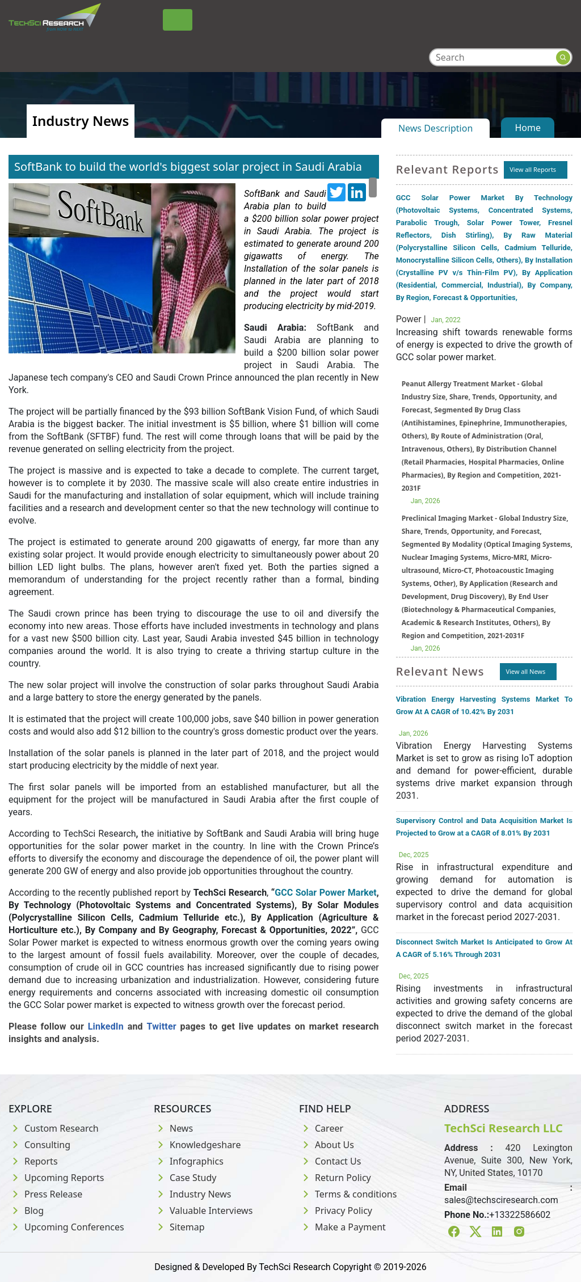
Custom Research (54, 1128)
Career (321, 1128)
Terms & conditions (348, 1194)
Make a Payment (342, 1227)
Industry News (192, 1194)
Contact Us (330, 1161)
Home (528, 127)
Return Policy (335, 1177)
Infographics (189, 1161)
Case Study (185, 1177)
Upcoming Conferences (66, 1227)
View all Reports (533, 169)
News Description (435, 128)
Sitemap (179, 1227)
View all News (525, 671)
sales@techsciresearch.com (501, 1200)
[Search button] (563, 57)
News (173, 1128)
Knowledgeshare (197, 1144)
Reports (33, 1161)
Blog (26, 1210)
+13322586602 (519, 1214)
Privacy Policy (335, 1210)
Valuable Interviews (203, 1210)
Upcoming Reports (56, 1177)
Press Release (45, 1194)
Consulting (39, 1144)
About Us (326, 1144)
